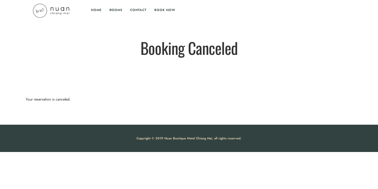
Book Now (164, 10)
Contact (138, 10)
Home (96, 10)
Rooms (115, 10)
